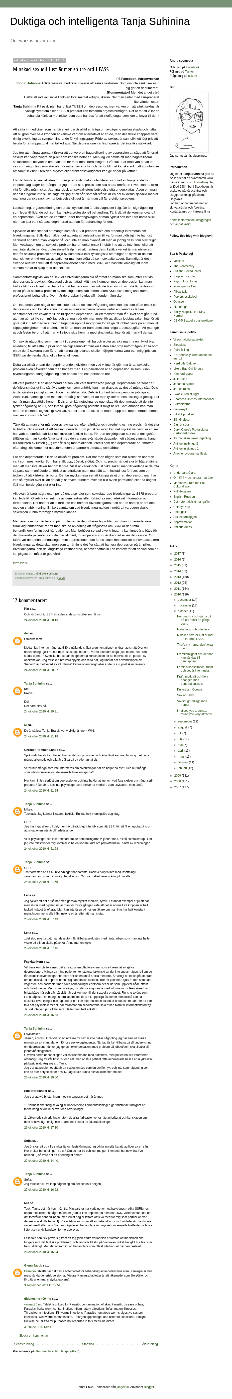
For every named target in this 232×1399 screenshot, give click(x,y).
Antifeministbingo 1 (186, 448)
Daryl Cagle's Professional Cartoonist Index (190, 431)
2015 (178, 565)
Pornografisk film (184, 286)
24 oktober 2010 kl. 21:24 (41, 790)
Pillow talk (180, 291)
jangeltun (123, 1387)
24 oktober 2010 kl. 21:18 (41, 736)
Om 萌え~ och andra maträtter (193, 477)
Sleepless (179, 345)
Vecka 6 (178, 261)
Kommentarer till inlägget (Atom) (57, 1351)
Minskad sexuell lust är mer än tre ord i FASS (195, 636)
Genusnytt (180, 409)
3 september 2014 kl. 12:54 (42, 1285)
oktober (183, 611)
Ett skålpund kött (184, 414)
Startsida (88, 1344)
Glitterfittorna (182, 404)
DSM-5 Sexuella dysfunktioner (193, 320)
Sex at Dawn (185, 695)
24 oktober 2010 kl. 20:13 (41, 620)
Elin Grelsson (182, 419)
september (185, 721)
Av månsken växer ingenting (192, 438)
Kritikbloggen (182, 491)
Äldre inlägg (150, 1344)
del (26, 633)
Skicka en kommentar (33, 1335)
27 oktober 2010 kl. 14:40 (41, 1161)
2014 (178, 571)
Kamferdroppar (183, 373)
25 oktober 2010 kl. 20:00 (41, 1077)
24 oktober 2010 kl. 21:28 (41, 848)
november (185, 605)
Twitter (189, 71)
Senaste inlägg (24, 1344)
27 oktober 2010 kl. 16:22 (41, 1189)
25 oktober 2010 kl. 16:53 (41, 1015)
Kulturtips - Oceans (190, 689)
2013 (178, 577)
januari (183, 768)
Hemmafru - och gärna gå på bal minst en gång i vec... (194, 620)
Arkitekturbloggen (185, 517)
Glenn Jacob (33, 1265)
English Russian (184, 496)
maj (181, 745)
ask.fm (192, 76)
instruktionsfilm (197, 182)
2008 (178, 781)
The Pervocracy (183, 266)
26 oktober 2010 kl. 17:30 (41, 1127)
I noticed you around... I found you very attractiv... (195, 712)
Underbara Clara (184, 472)
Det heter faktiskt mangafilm (192, 501)
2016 (178, 559)
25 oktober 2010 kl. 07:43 (41, 919)
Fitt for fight (180, 307)
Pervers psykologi (185, 296)
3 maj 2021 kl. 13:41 (37, 1327)
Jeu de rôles (181, 389)
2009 (178, 775)
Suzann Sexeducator (187, 271)
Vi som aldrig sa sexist (188, 339)
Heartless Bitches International (193, 399)
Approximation (183, 522)
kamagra (30, 1271)
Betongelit (180, 512)
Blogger (149, 1387)
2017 (178, 553)
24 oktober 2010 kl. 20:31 (41, 711)
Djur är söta (181, 424)
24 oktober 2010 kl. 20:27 (41, 670)
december (185, 599)
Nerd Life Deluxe (184, 363)
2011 (178, 588)
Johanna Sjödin (183, 384)
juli (180, 733)
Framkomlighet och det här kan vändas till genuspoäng (195, 657)
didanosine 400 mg (37, 1298)
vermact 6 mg (33, 1304)
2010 (178, 594)
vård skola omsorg (47, 573)
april (181, 750)
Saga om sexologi (185, 276)
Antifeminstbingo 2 (185, 443)
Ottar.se (178, 301)
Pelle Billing (181, 349)
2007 (178, 787)
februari (183, 762)
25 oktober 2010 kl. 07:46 (41, 948)
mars (181, 756)
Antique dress (182, 527)
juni (180, 739)
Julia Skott (180, 379)
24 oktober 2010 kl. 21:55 (41, 882)
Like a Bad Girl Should (188, 368)
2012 (178, 582)
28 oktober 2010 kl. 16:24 (41, 1252)
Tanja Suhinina (34, 683)
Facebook (193, 67)
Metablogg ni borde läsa (193, 629)
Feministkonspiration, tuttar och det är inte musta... (195, 668)
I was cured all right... (187, 394)
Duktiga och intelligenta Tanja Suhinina (100, 21)
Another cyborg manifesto (190, 453)
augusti (183, 727)
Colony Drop (181, 507)
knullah (30, 573)
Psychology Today (185, 281)
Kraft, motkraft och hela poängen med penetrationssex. (192, 680)
